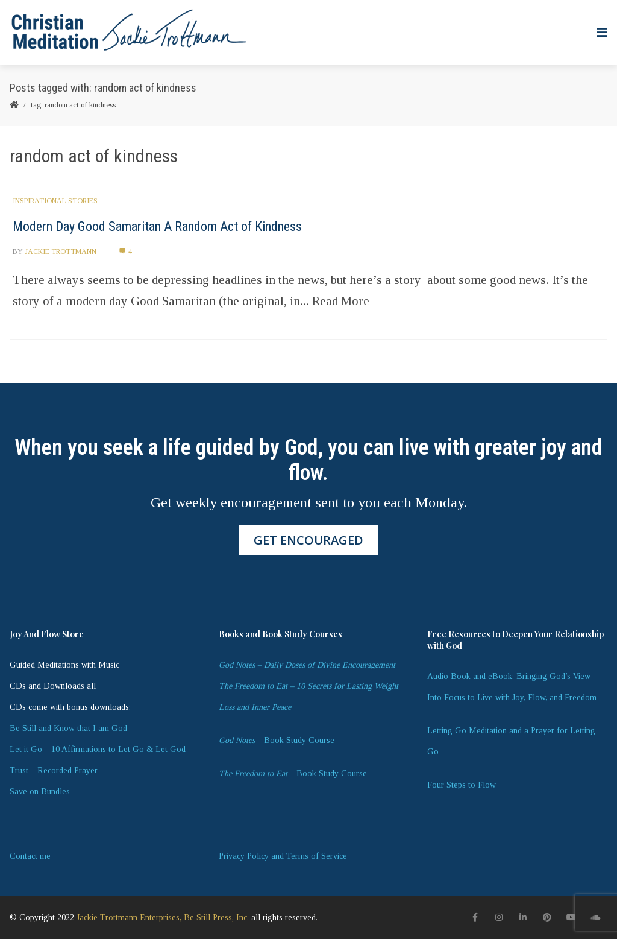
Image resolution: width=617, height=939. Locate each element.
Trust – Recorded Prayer (54, 770)
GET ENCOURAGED (308, 540)
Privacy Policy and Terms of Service (283, 856)
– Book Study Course (276, 740)
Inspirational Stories (55, 201)
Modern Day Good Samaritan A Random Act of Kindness (157, 226)
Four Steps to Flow (461, 784)
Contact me (30, 856)
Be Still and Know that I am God (68, 728)
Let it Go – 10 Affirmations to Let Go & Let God (98, 749)
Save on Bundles (40, 791)
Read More (340, 301)
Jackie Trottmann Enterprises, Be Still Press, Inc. (163, 917)
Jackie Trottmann (60, 251)
